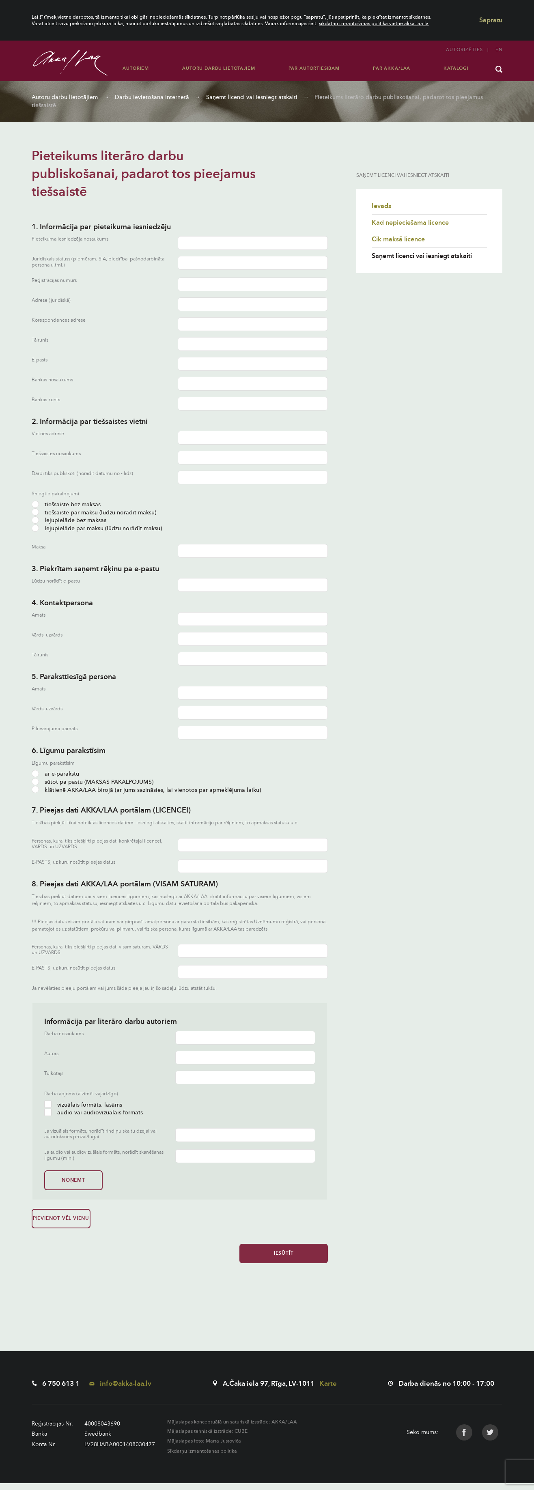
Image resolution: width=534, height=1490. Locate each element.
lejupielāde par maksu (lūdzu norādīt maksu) (97, 528)
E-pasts (39, 360)
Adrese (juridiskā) (51, 300)
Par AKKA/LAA (391, 68)
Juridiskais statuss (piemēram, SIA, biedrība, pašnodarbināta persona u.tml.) (98, 262)
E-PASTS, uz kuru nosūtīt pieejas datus (73, 862)
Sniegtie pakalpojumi (55, 493)
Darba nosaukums (64, 1034)
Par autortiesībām (314, 68)
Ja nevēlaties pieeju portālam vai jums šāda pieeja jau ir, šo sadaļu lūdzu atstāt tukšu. (124, 988)
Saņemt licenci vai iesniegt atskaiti (251, 97)
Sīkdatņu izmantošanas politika (202, 1458)
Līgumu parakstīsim (53, 763)
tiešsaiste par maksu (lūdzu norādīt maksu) (94, 512)
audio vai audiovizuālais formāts (93, 1112)
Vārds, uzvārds (47, 635)
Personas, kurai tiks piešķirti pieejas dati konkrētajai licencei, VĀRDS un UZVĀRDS (97, 844)
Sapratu (490, 20)
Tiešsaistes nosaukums (56, 454)
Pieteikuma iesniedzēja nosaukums (70, 239)
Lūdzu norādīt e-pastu (56, 581)
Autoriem (136, 68)
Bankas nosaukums (52, 380)
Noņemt (72, 1180)
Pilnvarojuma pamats (55, 729)
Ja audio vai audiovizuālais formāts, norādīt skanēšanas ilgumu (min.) (104, 1155)
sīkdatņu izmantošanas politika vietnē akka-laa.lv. (374, 23)
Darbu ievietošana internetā (152, 97)
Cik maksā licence (398, 239)
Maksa (38, 547)
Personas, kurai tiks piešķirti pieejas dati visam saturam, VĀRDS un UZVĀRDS (100, 950)
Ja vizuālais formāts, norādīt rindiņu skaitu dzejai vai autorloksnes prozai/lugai (100, 1134)
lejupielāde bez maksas (69, 520)
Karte (328, 1390)
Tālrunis (40, 340)
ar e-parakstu (55, 774)
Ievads (381, 206)
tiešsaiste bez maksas (66, 504)
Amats (38, 615)
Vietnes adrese (48, 434)
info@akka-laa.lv (120, 1390)
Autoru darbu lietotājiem (218, 68)
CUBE (241, 1438)
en (498, 50)
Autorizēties (464, 50)
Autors (51, 1054)
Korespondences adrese (59, 320)
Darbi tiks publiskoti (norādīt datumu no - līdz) (82, 474)
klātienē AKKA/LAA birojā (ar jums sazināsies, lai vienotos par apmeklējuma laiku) (146, 790)
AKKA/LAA (284, 1428)
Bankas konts (46, 400)
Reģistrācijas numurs (54, 280)
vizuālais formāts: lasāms (83, 1105)
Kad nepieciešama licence (410, 222)
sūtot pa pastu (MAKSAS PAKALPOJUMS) (92, 782)
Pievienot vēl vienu (59, 1221)
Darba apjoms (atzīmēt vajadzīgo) (81, 1093)
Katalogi (456, 68)
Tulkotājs (53, 1074)
